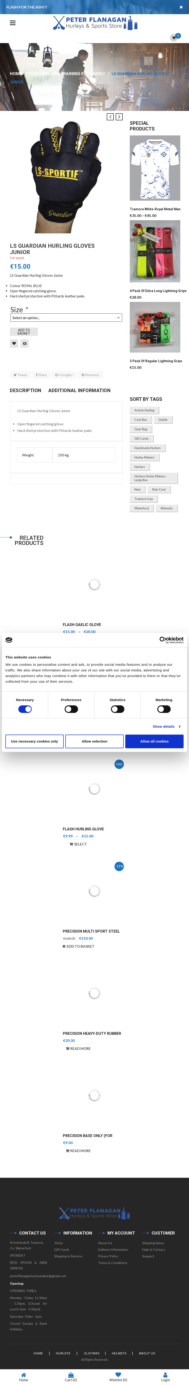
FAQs (58, 1243)
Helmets (119, 1353)
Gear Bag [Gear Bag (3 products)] (140, 429)
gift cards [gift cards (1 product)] (141, 438)
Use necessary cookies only (34, 741)
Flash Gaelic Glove (82, 624)
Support (148, 1256)
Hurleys (63, 1353)
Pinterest (90, 375)
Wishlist (118, 1377)
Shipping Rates (153, 1243)
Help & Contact (153, 1249)
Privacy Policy (108, 1256)
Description (25, 390)
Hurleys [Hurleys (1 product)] (139, 467)
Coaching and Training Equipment (66, 73)
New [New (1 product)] (137, 489)
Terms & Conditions (112, 1263)
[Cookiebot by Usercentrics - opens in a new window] (163, 640)
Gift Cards (61, 1249)
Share (41, 375)
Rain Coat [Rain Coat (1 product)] (159, 489)
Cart (71, 1377)
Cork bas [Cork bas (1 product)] (140, 420)
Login (165, 1377)
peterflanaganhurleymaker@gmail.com (38, 1276)
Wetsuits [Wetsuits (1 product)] (167, 508)
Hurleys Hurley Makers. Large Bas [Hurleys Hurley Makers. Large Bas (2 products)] (150, 478)
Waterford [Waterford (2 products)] (141, 508)
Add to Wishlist (14, 343)
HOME (38, 1353)
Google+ (64, 375)
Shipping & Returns (68, 1256)
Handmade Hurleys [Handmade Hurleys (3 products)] (147, 448)
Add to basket (24, 331)
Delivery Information (113, 1249)
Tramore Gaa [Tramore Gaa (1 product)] (143, 499)
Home (16, 73)
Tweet (20, 375)
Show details (164, 726)
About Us (105, 1243)
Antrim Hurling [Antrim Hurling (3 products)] (144, 410)
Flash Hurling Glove (83, 829)
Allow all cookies (154, 741)
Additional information (79, 390)
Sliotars (92, 1353)
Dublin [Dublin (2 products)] (163, 420)
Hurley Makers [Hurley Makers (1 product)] (144, 457)
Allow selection (94, 741)
